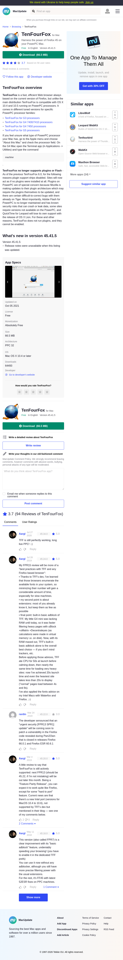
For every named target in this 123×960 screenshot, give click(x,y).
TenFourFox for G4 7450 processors (25, 126)
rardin (22, 714)
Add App (61, 923)
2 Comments (28, 823)
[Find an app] (33, 11)
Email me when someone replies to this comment (29, 495)
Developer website (39, 77)
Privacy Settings (90, 929)
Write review (33, 445)
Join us (89, 2)
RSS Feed (109, 929)
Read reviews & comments (16, 69)
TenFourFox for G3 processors (22, 118)
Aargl (22, 533)
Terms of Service (90, 917)
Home (5, 26)
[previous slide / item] (7, 281)
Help (106, 923)
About (60, 917)
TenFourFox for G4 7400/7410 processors (29, 122)
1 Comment (51, 887)
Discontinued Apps (67, 929)
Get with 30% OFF (93, 86)
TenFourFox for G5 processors (22, 130)
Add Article (63, 935)
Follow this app (13, 77)
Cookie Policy (89, 935)
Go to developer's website (20, 374)
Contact (107, 917)
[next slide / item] (59, 281)
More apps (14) (79, 174)
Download (33, 55)
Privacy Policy (89, 923)
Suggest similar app (93, 184)
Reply (33, 549)
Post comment (33, 503)
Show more (33, 897)
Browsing (16, 26)
